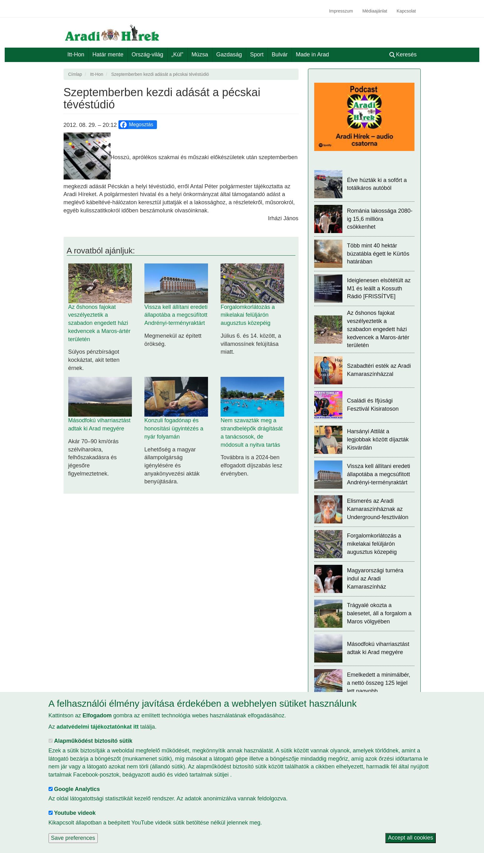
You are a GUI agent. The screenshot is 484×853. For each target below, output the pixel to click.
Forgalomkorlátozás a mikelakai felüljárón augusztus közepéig (248, 315)
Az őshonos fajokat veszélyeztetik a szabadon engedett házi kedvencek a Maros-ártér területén (99, 323)
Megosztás (136, 124)
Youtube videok (75, 813)
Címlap (75, 74)
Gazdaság (229, 54)
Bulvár (280, 54)
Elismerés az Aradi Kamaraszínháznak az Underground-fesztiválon (378, 509)
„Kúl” (177, 54)
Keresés (403, 54)
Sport (256, 54)
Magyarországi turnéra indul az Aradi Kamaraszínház (375, 578)
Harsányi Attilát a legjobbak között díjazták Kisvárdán (378, 439)
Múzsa (199, 54)
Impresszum (341, 10)
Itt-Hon (75, 54)
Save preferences (73, 838)
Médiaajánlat (374, 10)
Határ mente (107, 54)
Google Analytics (77, 789)
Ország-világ (147, 54)
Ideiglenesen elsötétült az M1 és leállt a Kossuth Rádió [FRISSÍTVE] (379, 288)
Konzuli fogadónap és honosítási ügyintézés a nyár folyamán (173, 428)
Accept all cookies (410, 838)
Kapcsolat (406, 10)
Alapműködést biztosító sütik (93, 741)
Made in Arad (312, 54)
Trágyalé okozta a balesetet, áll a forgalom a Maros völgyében (379, 613)
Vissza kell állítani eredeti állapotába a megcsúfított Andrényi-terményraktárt (176, 315)
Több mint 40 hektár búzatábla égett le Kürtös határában (378, 253)
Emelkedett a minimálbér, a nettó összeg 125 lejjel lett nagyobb (378, 683)
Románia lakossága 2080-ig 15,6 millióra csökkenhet (380, 219)
